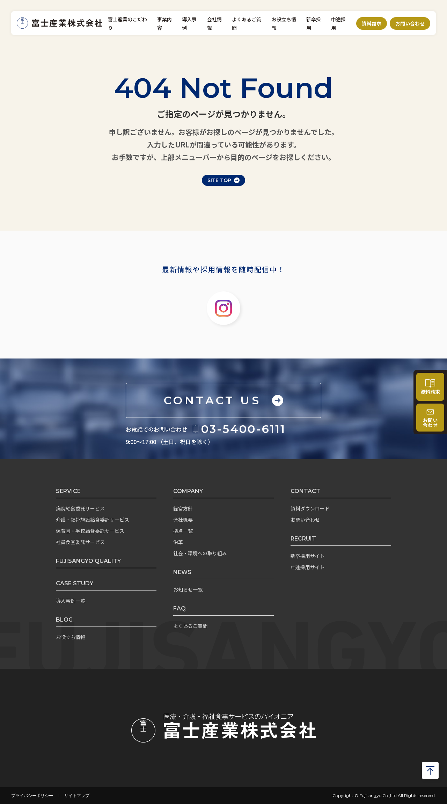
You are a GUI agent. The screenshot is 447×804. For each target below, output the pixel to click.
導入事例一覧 (70, 600)
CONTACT (305, 491)
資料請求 (371, 23)
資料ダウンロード (310, 508)
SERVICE (68, 491)
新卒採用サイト (308, 555)
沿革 (178, 541)
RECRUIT (303, 538)
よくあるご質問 (190, 625)
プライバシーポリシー (32, 796)
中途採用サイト (308, 567)
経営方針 (183, 508)
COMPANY (188, 491)
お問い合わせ (410, 23)
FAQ (179, 608)
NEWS (182, 572)
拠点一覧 (183, 530)
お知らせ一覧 (188, 589)
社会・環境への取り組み (200, 553)
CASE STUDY (74, 583)
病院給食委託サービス (80, 508)
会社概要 (183, 519)
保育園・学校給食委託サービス (90, 530)
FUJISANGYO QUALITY (88, 561)
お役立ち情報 (70, 636)
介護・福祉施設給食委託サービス (92, 519)
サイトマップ (76, 796)
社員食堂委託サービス (80, 541)
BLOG (64, 619)
